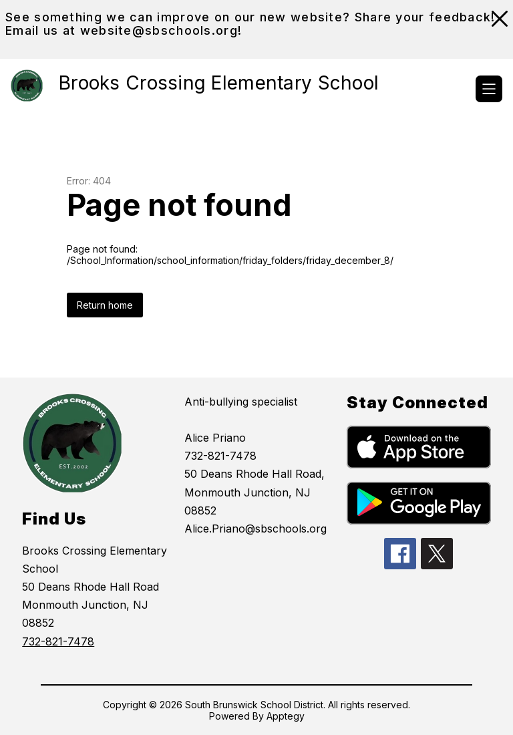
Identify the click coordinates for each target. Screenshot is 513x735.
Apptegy (286, 716)
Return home (105, 305)
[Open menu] (489, 89)
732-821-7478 (58, 641)
